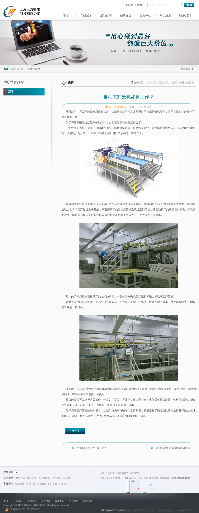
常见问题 (19, 483)
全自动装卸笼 (74, 204)
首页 (147, 82)
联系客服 (52, 483)
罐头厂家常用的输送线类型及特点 (172, 448)
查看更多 (185, 69)
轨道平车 (149, 510)
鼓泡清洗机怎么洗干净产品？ (91, 448)
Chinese (129, 5)
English (138, 5)
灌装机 (128, 510)
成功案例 (106, 15)
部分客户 (68, 478)
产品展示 (86, 15)
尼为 (68, 296)
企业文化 (56, 478)
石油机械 (138, 510)
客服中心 (145, 15)
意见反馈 (41, 483)
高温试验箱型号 (165, 510)
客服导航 (63, 483)
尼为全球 (20, 478)
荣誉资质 (31, 478)
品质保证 (125, 15)
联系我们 (185, 15)
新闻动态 (157, 82)
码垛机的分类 (33, 69)
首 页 (66, 15)
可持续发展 (44, 478)
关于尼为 (165, 15)
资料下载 (31, 483)
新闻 (10, 91)
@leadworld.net (181, 478)
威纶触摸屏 (181, 510)
